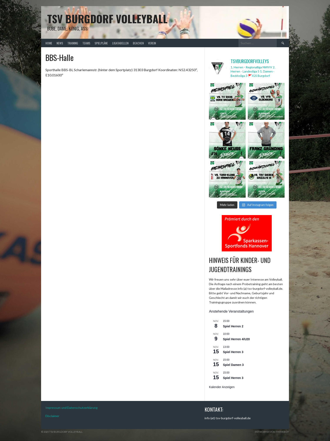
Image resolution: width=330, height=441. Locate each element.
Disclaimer (52, 416)
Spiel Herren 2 (233, 326)
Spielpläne (101, 43)
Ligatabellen (120, 43)
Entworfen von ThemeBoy (272, 431)
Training (72, 43)
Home (48, 43)
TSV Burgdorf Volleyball (107, 18)
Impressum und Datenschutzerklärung (71, 407)
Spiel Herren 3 (233, 352)
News (60, 43)
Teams (86, 43)
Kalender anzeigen (222, 387)
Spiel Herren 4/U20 (236, 339)
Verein (152, 43)
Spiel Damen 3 (233, 365)
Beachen (138, 43)
